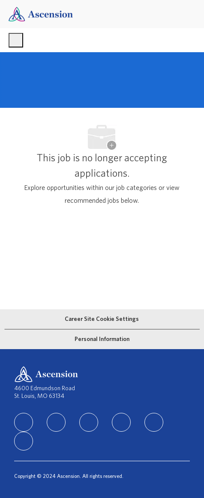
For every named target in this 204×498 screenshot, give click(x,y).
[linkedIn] (23, 422)
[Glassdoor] (23, 441)
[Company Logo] (41, 14)
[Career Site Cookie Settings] (102, 319)
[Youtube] (153, 422)
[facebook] (56, 422)
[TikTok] (121, 422)
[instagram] (88, 422)
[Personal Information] (102, 339)
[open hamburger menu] (16, 40)
